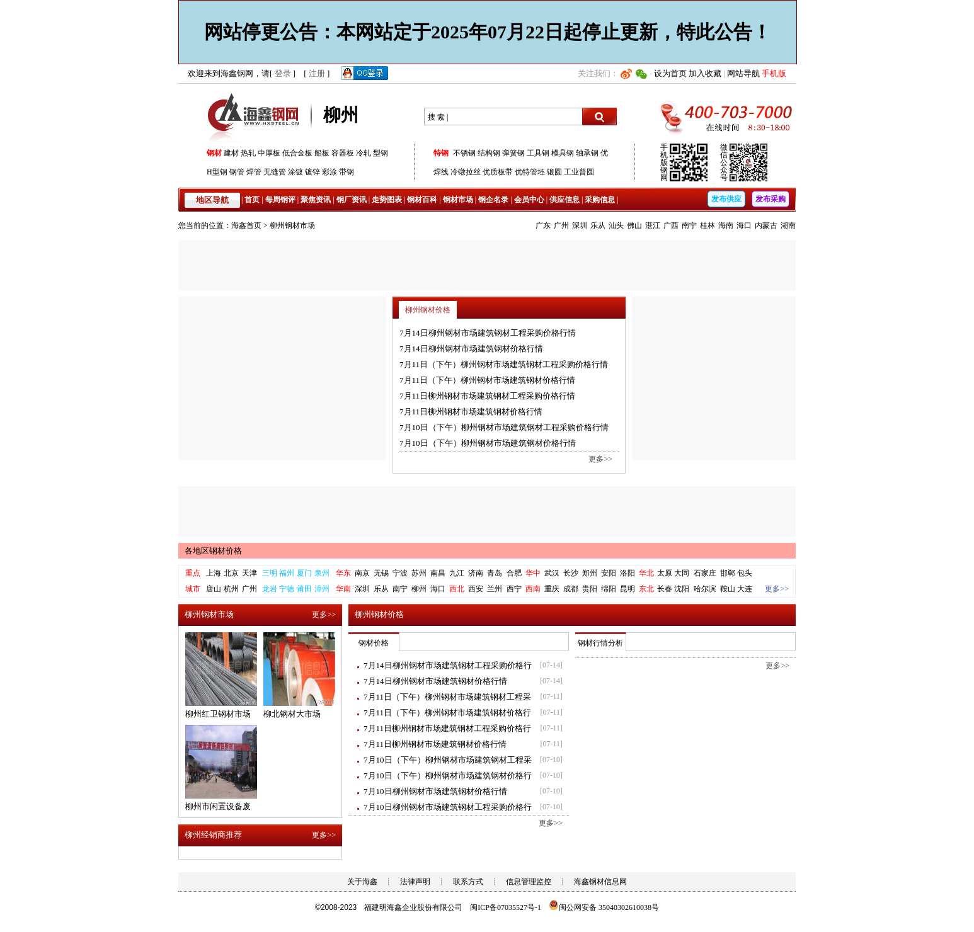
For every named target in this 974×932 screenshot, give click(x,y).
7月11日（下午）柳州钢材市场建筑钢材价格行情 (487, 380)
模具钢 (562, 153)
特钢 (441, 153)
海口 (744, 225)
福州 (286, 573)
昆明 (627, 588)
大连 (744, 588)
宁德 (286, 588)
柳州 (419, 588)
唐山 (213, 588)
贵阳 (589, 588)
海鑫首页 (246, 225)
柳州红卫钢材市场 (218, 714)
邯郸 (727, 573)
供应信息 (564, 199)
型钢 (380, 153)
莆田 (304, 588)
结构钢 (489, 153)
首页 (252, 199)
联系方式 (468, 881)
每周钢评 (280, 199)
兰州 (494, 588)
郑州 (589, 573)
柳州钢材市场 (292, 225)
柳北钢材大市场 (292, 714)
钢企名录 (493, 199)
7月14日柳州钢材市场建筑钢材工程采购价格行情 (487, 333)
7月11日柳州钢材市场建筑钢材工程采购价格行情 (487, 396)
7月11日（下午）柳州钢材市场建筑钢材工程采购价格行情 (503, 364)
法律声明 (415, 881)
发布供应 (726, 199)
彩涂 (329, 172)
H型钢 (217, 172)
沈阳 (681, 588)
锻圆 (554, 172)
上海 (213, 573)
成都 (570, 588)
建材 (231, 153)
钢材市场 (458, 199)
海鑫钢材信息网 (600, 881)
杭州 (231, 588)
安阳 (608, 573)
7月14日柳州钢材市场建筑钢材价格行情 (471, 348)
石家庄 (705, 573)
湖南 (788, 225)
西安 (475, 588)
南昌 (437, 573)
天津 (249, 573)
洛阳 (627, 573)
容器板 (342, 153)
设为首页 (670, 73)
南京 (362, 573)
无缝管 (274, 172)
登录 (283, 73)
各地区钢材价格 (213, 550)
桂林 (707, 225)
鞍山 (727, 588)
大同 (681, 573)
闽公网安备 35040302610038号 (604, 907)
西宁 (514, 588)
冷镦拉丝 (465, 172)
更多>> (600, 459)
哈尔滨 (705, 588)
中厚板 (269, 153)
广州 (561, 225)
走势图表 (387, 199)
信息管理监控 (528, 881)
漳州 (321, 588)
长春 (664, 588)
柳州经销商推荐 (213, 834)
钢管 (236, 172)
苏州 (419, 573)
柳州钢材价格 (427, 309)
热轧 (248, 153)
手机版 (774, 73)
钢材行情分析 (600, 643)
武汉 (551, 573)
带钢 (346, 172)
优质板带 (498, 172)
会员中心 (529, 199)
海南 (725, 225)
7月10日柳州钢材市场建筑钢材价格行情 (435, 791)
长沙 (570, 573)
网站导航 (743, 73)
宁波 (400, 573)
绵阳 (608, 588)
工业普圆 (579, 172)
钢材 (214, 153)
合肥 (514, 573)
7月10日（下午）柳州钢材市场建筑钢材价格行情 (487, 443)
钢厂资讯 (351, 199)
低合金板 (297, 153)
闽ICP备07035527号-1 (505, 907)
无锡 (381, 573)
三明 (269, 573)
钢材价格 (373, 643)
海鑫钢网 (255, 117)
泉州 (321, 573)
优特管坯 (530, 172)
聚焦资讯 (316, 199)
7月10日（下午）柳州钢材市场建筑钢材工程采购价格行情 (504, 427)
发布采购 (770, 199)
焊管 (253, 172)
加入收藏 (705, 73)
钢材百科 (422, 199)
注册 (317, 73)
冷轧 (363, 153)
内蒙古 (766, 225)
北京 (231, 573)
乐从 (597, 225)
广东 (543, 225)
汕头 (616, 225)
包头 (744, 573)
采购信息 (600, 199)
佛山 (634, 225)
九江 (456, 573)
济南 (475, 573)
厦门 (304, 573)
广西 (671, 225)
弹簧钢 (513, 153)
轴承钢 (587, 153)
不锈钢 (464, 153)
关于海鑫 (362, 881)
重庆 (551, 588)
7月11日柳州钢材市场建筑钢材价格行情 (470, 411)
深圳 (579, 225)
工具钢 (538, 153)
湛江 (652, 225)
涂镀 (295, 172)
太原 (664, 573)
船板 (321, 153)
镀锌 (312, 172)
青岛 (494, 573)
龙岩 (269, 588)
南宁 (689, 225)
